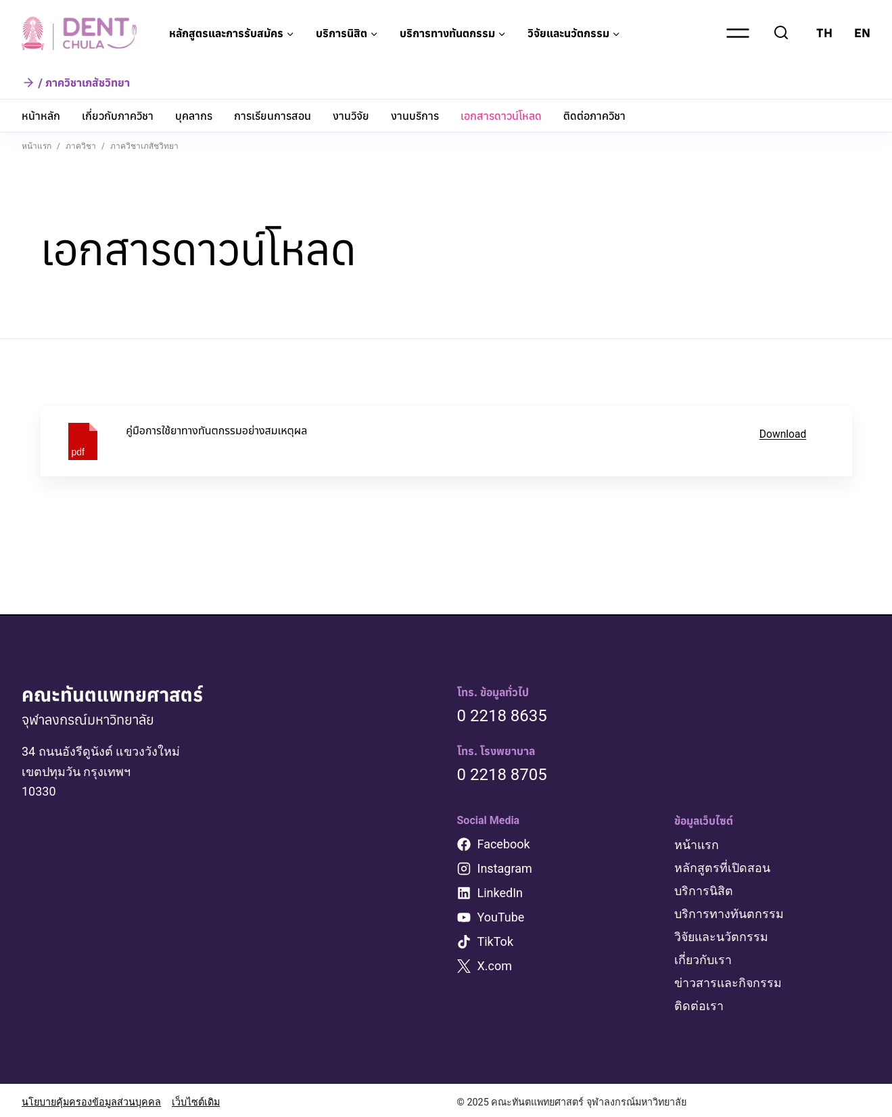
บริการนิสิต (703, 889)
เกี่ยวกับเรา (703, 957)
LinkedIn (500, 893)
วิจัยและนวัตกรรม (722, 935)
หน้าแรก (697, 845)
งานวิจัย (351, 115)
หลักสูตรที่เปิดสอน (722, 867)
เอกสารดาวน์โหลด (501, 115)
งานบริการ (415, 115)
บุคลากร (193, 115)
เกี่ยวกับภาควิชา (118, 115)
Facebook (503, 844)
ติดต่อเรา (699, 1002)
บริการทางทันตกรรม (729, 912)
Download (782, 434)
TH (824, 33)
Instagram (504, 868)
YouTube (501, 917)
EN (862, 33)
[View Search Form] (781, 33)
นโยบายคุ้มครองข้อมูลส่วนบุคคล (91, 1098)
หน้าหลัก (41, 115)
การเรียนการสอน (272, 115)
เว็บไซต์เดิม (196, 1098)
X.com (495, 966)
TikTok (495, 941)
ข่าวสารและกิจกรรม (728, 979)
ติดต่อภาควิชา (594, 115)
